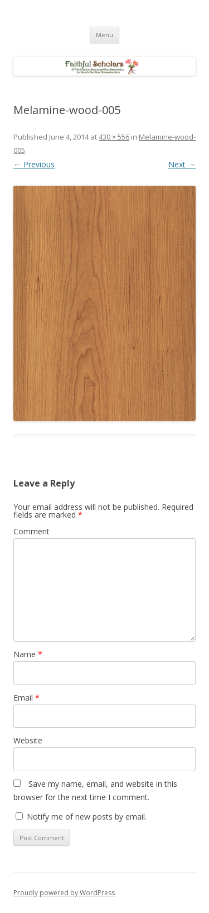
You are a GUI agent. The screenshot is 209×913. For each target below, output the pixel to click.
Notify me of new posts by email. (87, 816)
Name (27, 654)
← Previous (34, 164)
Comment (31, 531)
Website (27, 740)
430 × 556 (114, 137)
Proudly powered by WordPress (64, 892)
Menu (104, 35)
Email (26, 697)
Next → (182, 164)
